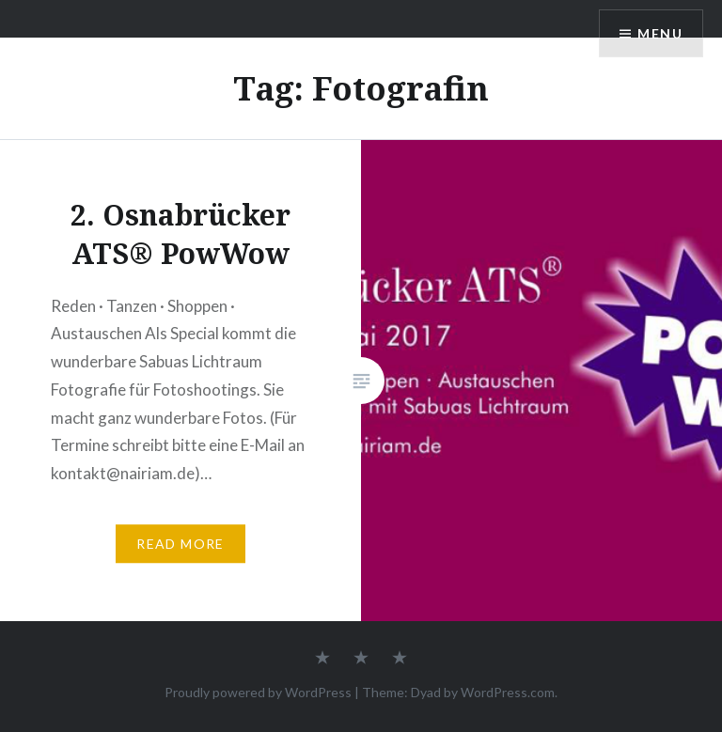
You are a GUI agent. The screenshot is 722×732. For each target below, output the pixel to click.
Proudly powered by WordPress (258, 692)
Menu (660, 33)
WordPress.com (508, 692)
